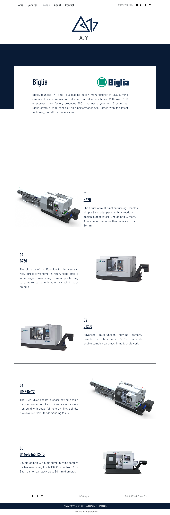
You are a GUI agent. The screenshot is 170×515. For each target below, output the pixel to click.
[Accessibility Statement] (86, 512)
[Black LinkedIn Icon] (141, 5)
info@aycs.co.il (125, 4)
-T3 (42, 454)
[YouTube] (136, 5)
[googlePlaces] (149, 5)
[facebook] (145, 5)
